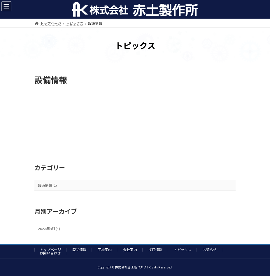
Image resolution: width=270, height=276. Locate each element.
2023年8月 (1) (49, 229)
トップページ (50, 249)
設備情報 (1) (47, 185)
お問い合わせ (50, 253)
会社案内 (130, 249)
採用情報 (155, 249)
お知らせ (210, 249)
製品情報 (79, 249)
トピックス (182, 249)
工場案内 (105, 249)
